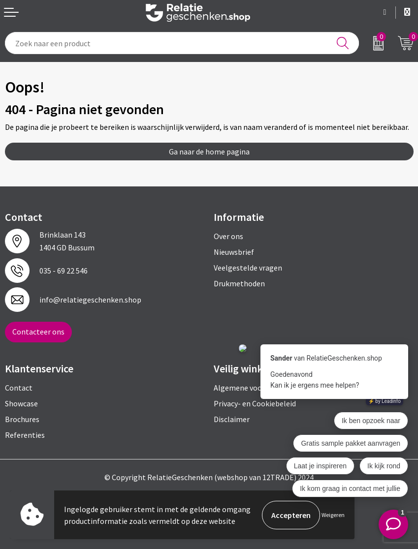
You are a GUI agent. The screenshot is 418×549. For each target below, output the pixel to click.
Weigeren (333, 514)
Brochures (22, 419)
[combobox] (182, 43)
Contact (18, 388)
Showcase (21, 403)
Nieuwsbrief (234, 252)
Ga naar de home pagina (209, 151)
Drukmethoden (239, 283)
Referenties (25, 435)
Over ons (228, 236)
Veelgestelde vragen (248, 268)
